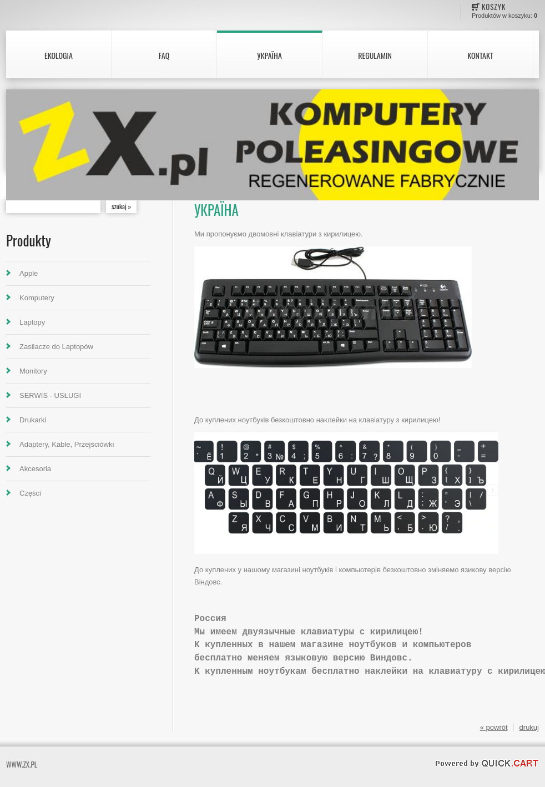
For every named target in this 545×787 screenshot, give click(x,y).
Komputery (36, 298)
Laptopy (32, 322)
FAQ (164, 55)
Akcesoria (35, 469)
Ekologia (58, 55)
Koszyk (494, 6)
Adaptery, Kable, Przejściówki (66, 444)
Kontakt (480, 55)
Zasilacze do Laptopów (56, 346)
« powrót (494, 727)
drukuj (529, 727)
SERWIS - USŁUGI (50, 395)
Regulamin (375, 55)
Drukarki (32, 420)
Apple (28, 273)
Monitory (33, 371)
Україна (269, 55)
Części (30, 493)
